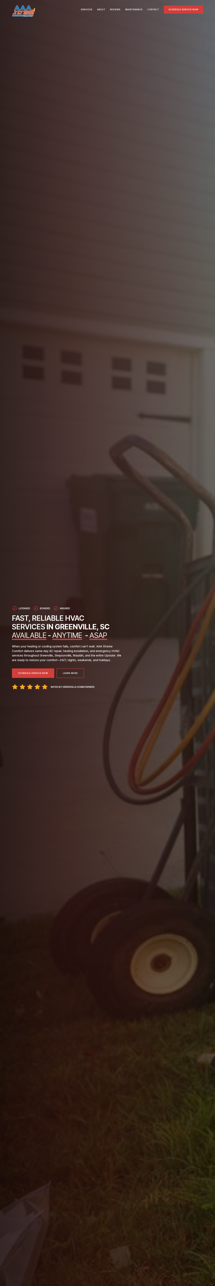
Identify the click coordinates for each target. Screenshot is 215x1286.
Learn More (70, 673)
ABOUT (101, 9)
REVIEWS (115, 9)
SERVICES (86, 9)
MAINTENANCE (134, 9)
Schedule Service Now (183, 9)
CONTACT (153, 9)
